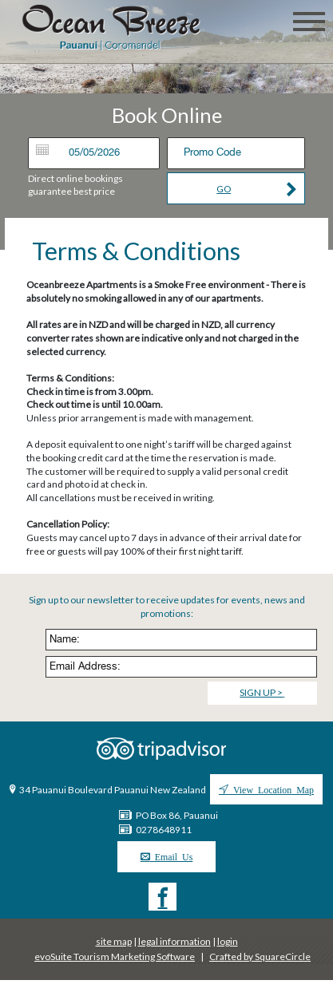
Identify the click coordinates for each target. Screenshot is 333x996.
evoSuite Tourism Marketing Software (114, 956)
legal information (174, 941)
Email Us (171, 856)
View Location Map (271, 789)
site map (114, 941)
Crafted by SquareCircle (260, 956)
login (227, 941)
